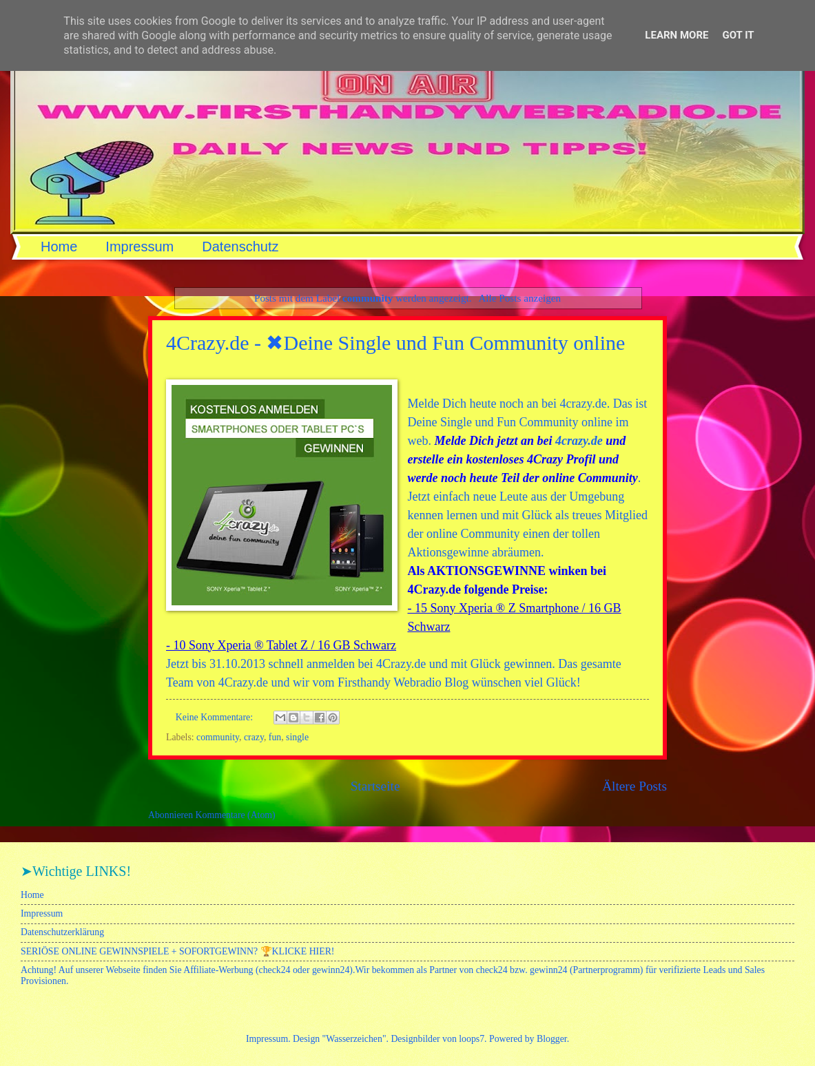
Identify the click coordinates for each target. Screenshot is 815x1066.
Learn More (676, 35)
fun (275, 737)
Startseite (375, 786)
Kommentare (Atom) (236, 815)
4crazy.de (579, 441)
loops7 (471, 1039)
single (297, 737)
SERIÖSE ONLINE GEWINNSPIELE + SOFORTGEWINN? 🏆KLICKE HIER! (177, 951)
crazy (254, 737)
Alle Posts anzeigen (519, 298)
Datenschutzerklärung (62, 932)
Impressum (139, 246)
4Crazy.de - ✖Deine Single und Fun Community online (395, 342)
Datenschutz (240, 246)
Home (59, 246)
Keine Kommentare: (216, 717)
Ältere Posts (634, 786)
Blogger (552, 1039)
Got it (738, 35)
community (217, 737)
